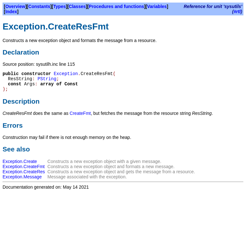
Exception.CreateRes (24, 171)
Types (59, 6)
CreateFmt (80, 113)
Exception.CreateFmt (24, 166)
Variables (157, 6)
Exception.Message (22, 176)
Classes (77, 6)
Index (11, 11)
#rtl (237, 11)
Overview (15, 6)
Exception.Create (20, 161)
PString (46, 78)
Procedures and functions (116, 6)
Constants (39, 6)
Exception (66, 73)
